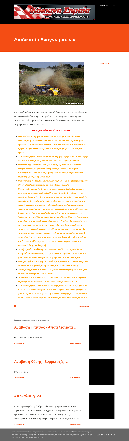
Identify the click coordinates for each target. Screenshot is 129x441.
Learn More (103, 435)
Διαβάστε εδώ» (75, 343)
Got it (114, 435)
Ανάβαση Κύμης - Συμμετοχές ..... (41, 361)
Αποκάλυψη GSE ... (29, 396)
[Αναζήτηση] (104, 5)
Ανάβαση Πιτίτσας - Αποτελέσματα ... (45, 327)
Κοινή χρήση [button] (104, 63)
